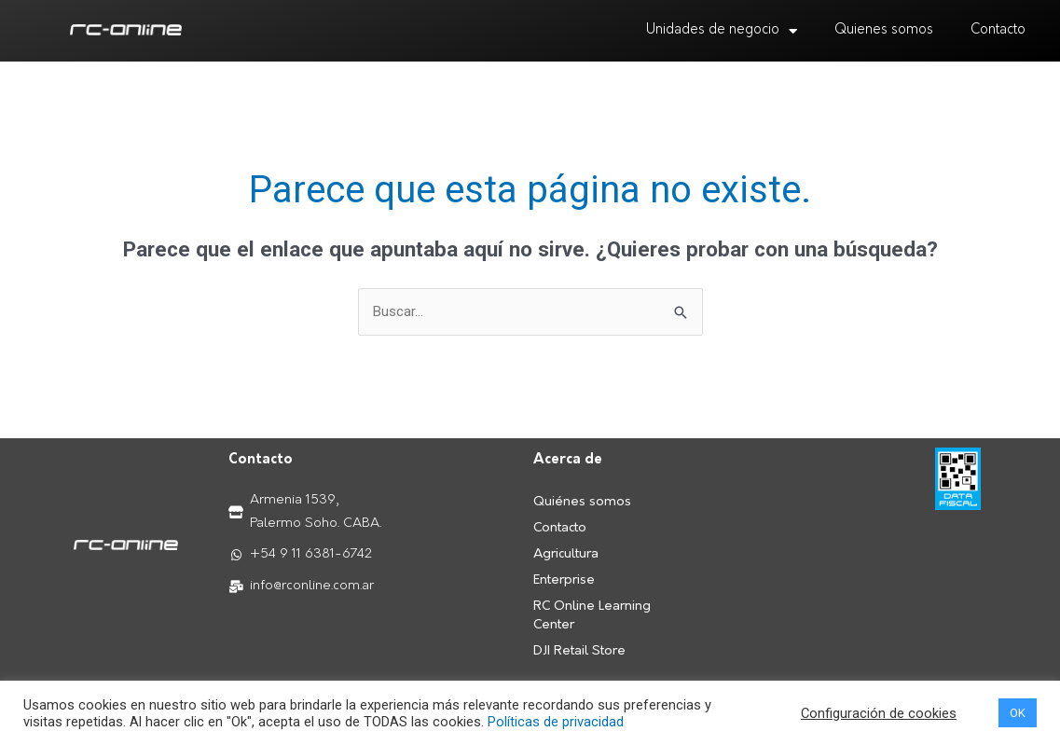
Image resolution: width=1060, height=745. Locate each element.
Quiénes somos (582, 502)
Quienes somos (883, 30)
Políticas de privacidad (556, 721)
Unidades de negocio (721, 31)
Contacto (998, 30)
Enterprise (564, 580)
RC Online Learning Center (592, 616)
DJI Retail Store (579, 651)
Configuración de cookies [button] (879, 713)
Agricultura (566, 554)
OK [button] (1018, 713)
